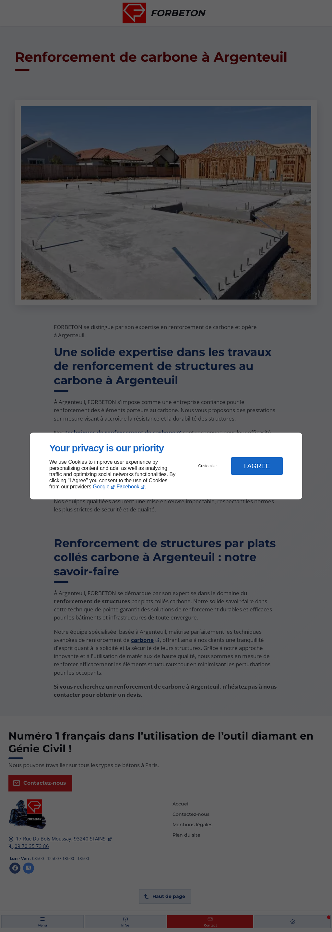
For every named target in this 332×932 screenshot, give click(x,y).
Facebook (128, 486)
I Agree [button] (257, 466)
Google (101, 486)
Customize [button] (207, 466)
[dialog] (166, 466)
